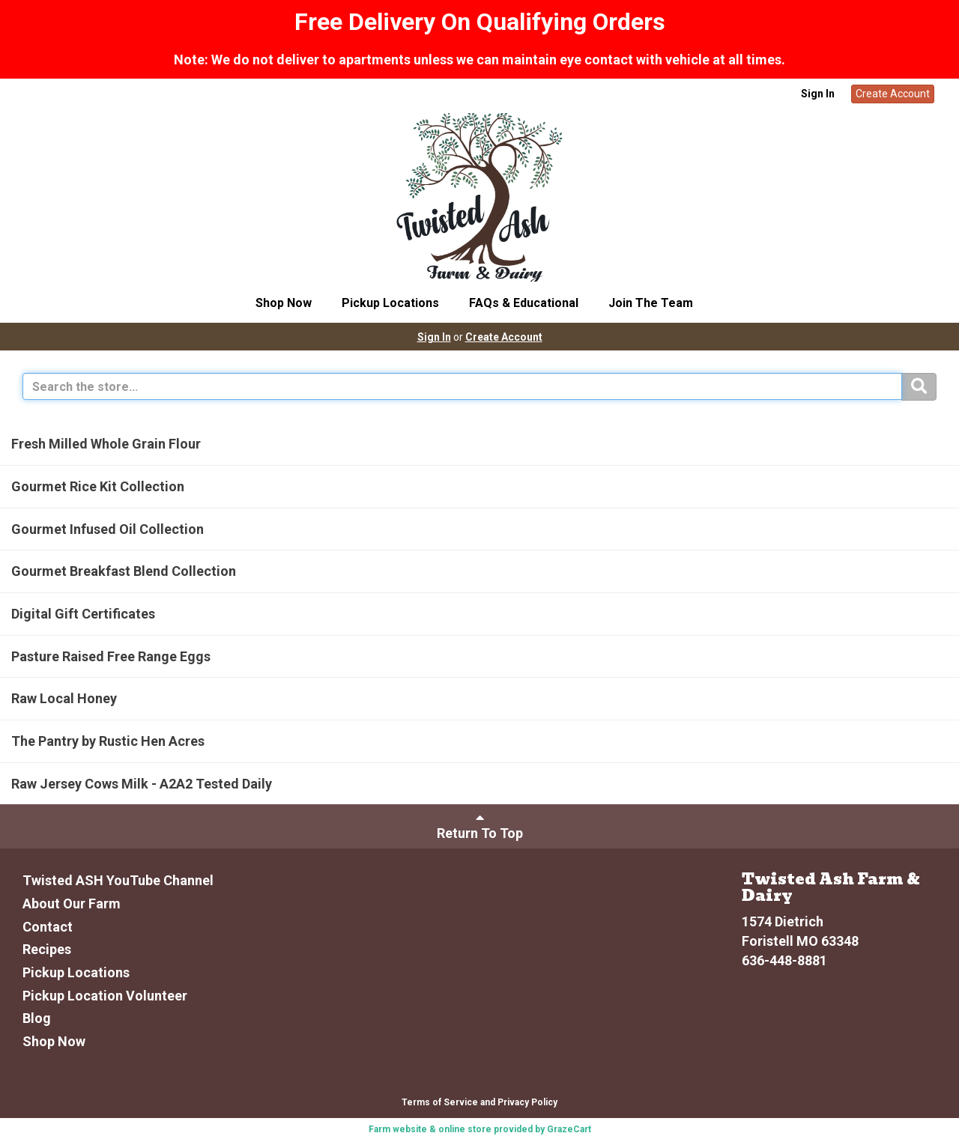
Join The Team (650, 303)
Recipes (46, 949)
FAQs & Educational (523, 303)
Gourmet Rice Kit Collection (97, 486)
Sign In (818, 94)
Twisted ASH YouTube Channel (118, 880)
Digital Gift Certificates (83, 614)
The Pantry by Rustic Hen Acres (108, 741)
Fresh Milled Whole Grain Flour (106, 444)
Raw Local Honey (64, 698)
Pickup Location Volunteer (104, 995)
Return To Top (480, 825)
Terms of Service (440, 1102)
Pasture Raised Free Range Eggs (111, 656)
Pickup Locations (390, 303)
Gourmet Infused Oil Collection (107, 529)
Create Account (893, 94)
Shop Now (283, 303)
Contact (47, 927)
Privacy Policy (527, 1102)
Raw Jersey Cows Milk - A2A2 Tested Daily (141, 784)
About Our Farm (71, 903)
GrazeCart (569, 1129)
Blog (36, 1018)
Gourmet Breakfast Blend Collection (123, 571)
